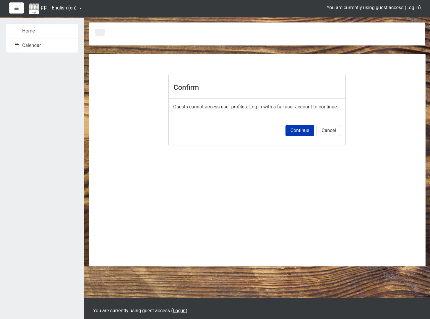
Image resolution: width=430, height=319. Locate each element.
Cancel (329, 130)
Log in (412, 7)
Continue (300, 130)
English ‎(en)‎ (65, 8)
